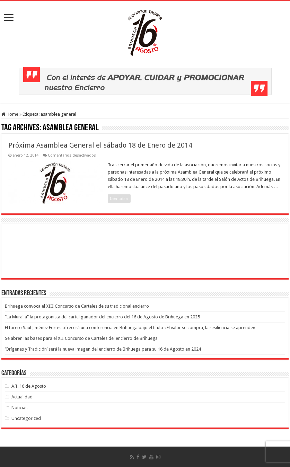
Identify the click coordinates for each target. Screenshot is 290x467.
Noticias (19, 407)
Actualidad (22, 396)
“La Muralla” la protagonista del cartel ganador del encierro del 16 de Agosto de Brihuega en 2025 (102, 316)
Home (9, 114)
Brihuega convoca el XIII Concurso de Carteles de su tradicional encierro (77, 306)
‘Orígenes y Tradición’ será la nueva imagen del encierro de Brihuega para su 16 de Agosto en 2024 (103, 349)
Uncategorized (26, 418)
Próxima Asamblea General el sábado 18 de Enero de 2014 (100, 145)
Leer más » (119, 198)
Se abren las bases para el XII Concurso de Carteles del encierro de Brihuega (81, 338)
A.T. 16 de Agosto (28, 386)
